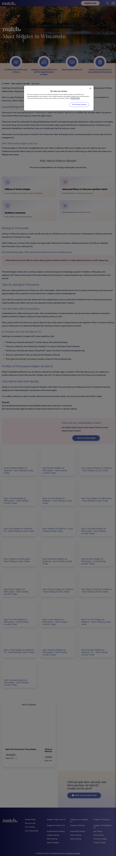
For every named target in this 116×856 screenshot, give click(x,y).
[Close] (90, 88)
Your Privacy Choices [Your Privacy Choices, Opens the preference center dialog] (79, 104)
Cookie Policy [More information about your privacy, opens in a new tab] (75, 98)
